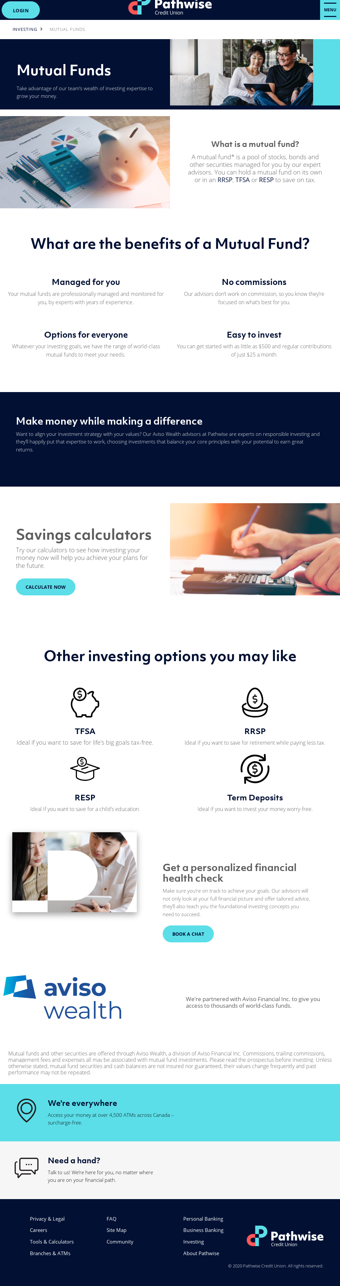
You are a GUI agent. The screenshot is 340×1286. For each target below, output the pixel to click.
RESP (266, 179)
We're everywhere (82, 1103)
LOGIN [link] (21, 10)
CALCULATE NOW (41, 586)
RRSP (224, 179)
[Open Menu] (330, 10)
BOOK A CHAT (188, 934)
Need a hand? (74, 1160)
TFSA (242, 179)
